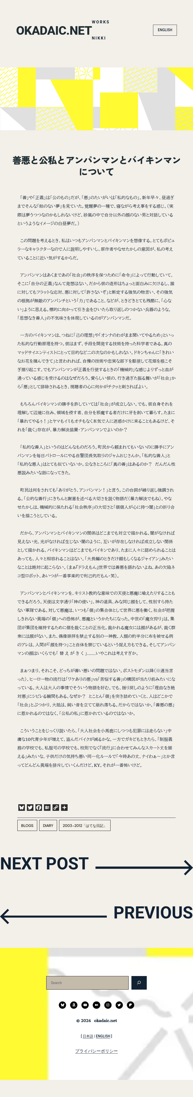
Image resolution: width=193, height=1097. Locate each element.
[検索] (139, 999)
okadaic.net (58, 13)
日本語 (88, 1053)
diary (48, 842)
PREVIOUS (145, 932)
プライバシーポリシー (96, 1067)
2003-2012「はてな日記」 (85, 842)
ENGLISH (165, 47)
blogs (27, 842)
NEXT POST (53, 884)
